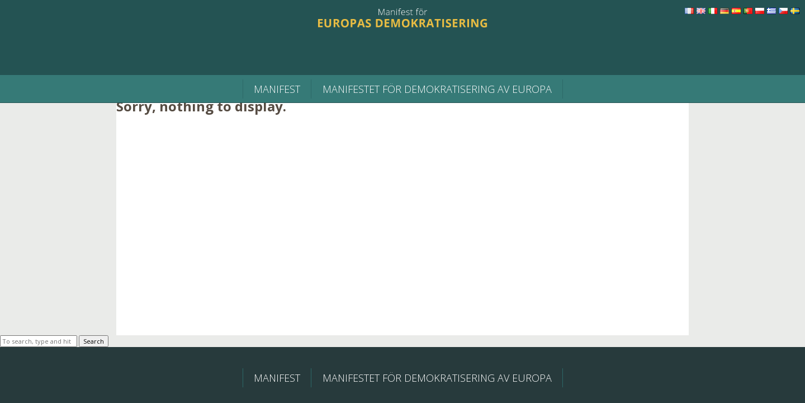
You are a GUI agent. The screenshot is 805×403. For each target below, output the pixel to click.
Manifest (277, 89)
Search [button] (93, 341)
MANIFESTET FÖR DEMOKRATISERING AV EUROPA (437, 89)
